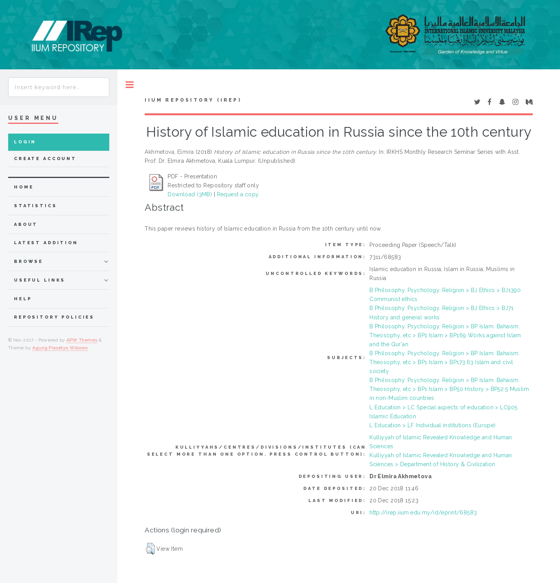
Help (23, 298)
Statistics (35, 205)
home (23, 187)
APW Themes (82, 340)
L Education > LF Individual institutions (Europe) (432, 425)
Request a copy (238, 194)
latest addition (46, 242)
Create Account (45, 158)
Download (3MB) (190, 194)
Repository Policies (54, 317)
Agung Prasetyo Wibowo (60, 348)
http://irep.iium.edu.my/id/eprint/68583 (423, 512)
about (26, 224)
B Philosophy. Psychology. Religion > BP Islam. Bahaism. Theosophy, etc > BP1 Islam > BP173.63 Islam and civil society (444, 362)
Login (25, 141)
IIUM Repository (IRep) (193, 100)
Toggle (129, 84)
